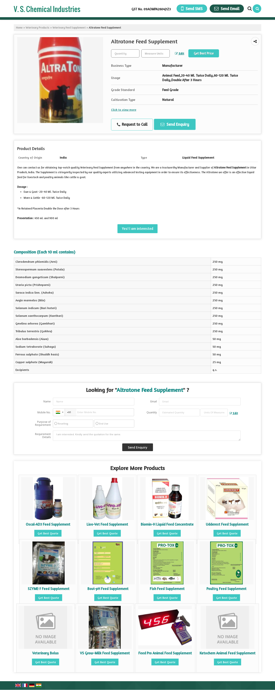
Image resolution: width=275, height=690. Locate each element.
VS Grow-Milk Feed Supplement (105, 653)
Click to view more (123, 109)
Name (47, 401)
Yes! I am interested (137, 228)
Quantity (152, 412)
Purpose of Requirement (43, 423)
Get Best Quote (48, 533)
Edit (179, 53)
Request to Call (132, 124)
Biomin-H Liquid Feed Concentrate (167, 524)
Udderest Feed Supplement (227, 524)
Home (19, 27)
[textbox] (155, 53)
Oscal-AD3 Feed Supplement (48, 524)
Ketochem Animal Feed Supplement (227, 653)
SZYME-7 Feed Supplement (48, 589)
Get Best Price (204, 53)
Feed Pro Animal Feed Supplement (165, 653)
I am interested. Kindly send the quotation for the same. (147, 436)
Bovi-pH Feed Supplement (107, 589)
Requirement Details (43, 436)
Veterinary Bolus (45, 653)
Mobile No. (44, 412)
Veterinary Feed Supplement (69, 27)
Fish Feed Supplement (167, 589)
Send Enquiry (174, 124)
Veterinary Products (37, 27)
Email (153, 401)
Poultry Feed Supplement (226, 589)
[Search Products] (249, 8)
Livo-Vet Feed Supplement (107, 524)
